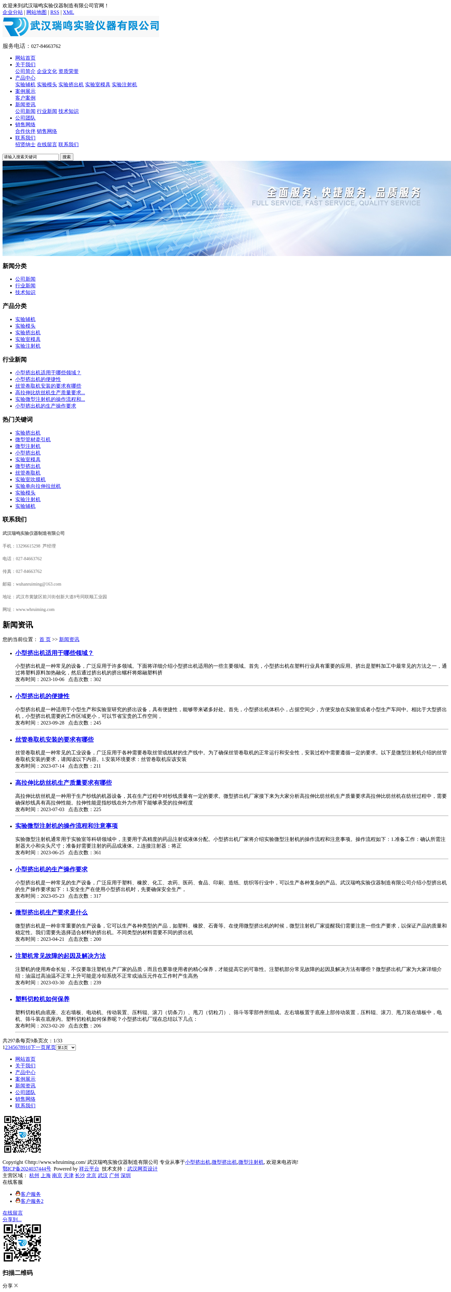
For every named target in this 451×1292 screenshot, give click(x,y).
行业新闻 (47, 111)
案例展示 (25, 91)
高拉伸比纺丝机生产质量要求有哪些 (63, 782)
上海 (46, 1175)
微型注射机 (28, 446)
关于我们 (25, 64)
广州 (114, 1175)
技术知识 (68, 111)
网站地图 (36, 12)
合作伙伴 (25, 131)
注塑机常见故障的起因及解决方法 (60, 956)
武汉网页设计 (142, 1168)
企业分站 (13, 12)
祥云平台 (89, 1168)
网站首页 (25, 58)
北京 (91, 1175)
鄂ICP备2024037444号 (27, 1168)
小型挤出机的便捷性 (38, 379)
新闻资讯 (25, 104)
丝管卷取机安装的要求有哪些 (48, 386)
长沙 (80, 1175)
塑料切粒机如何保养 (42, 999)
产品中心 (25, 78)
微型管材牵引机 (33, 439)
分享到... (12, 1219)
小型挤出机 (28, 453)
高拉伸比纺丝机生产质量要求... (50, 392)
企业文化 (47, 71)
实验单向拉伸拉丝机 (38, 486)
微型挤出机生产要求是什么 (51, 912)
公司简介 (25, 71)
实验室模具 (97, 84)
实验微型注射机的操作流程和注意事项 (66, 826)
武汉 (103, 1175)
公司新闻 (25, 111)
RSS (54, 12)
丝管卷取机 (28, 472)
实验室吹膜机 (30, 479)
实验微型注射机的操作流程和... (50, 399)
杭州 (34, 1175)
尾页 (51, 1047)
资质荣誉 (68, 71)
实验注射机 (124, 84)
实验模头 (47, 84)
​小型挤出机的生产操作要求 (45, 406)
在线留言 (47, 144)
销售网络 (25, 124)
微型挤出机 (28, 466)
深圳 (126, 1175)
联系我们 (25, 138)
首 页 (45, 639)
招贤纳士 (25, 144)
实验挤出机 (71, 84)
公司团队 (25, 118)
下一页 (38, 1047)
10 (27, 1047)
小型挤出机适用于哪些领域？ (48, 372)
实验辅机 (25, 84)
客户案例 (25, 98)
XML (68, 12)
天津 (68, 1175)
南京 (57, 1175)
